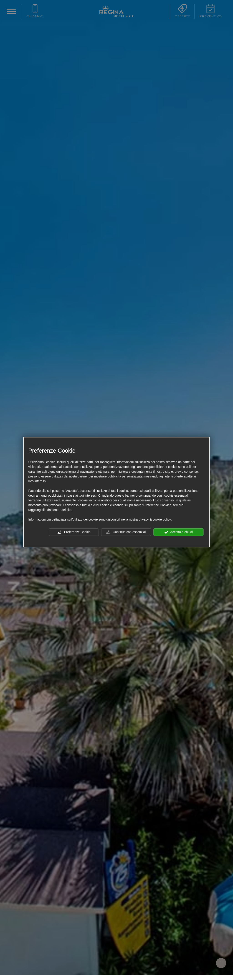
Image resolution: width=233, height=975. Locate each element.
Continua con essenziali (126, 532)
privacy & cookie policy (155, 519)
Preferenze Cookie (74, 532)
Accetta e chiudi (178, 532)
